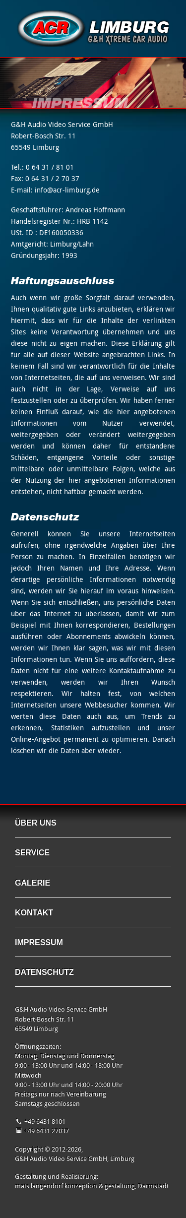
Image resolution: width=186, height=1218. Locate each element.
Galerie (32, 883)
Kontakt (34, 912)
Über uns (36, 823)
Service (32, 852)
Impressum (39, 942)
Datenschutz (44, 972)
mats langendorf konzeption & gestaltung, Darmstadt (92, 1186)
